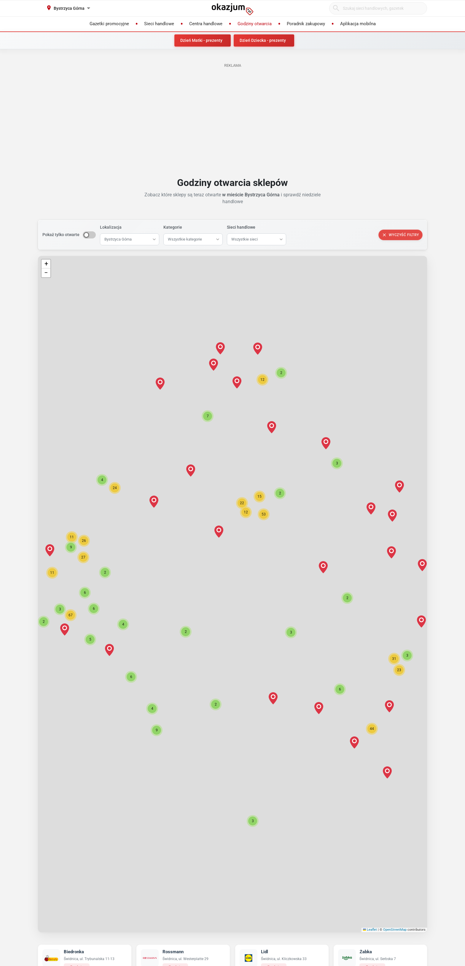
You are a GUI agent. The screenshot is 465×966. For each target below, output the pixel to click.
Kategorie (172, 227)
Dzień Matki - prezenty (201, 40)
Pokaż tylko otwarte (60, 234)
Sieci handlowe (241, 227)
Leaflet (370, 930)
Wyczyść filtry (400, 235)
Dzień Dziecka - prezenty (263, 40)
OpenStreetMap (395, 930)
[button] (218, 532)
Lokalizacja (111, 227)
